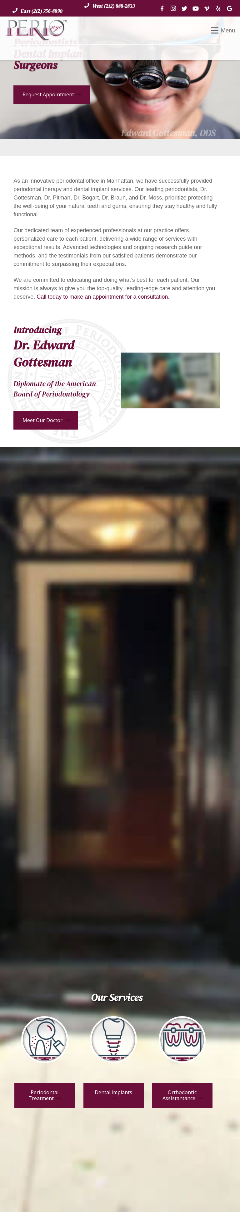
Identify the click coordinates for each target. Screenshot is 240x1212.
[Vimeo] (206, 8)
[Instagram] (173, 8)
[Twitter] (184, 8)
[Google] (229, 8)
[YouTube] (195, 8)
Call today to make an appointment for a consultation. (103, 297)
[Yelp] (218, 8)
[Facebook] (162, 8)
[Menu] (223, 30)
